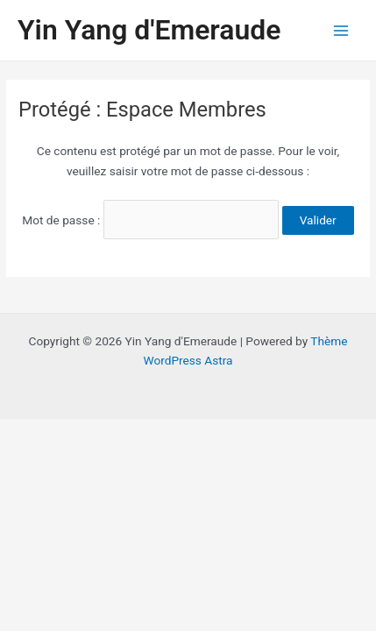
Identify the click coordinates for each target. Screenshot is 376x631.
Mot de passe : (150, 220)
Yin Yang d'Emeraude (149, 29)
